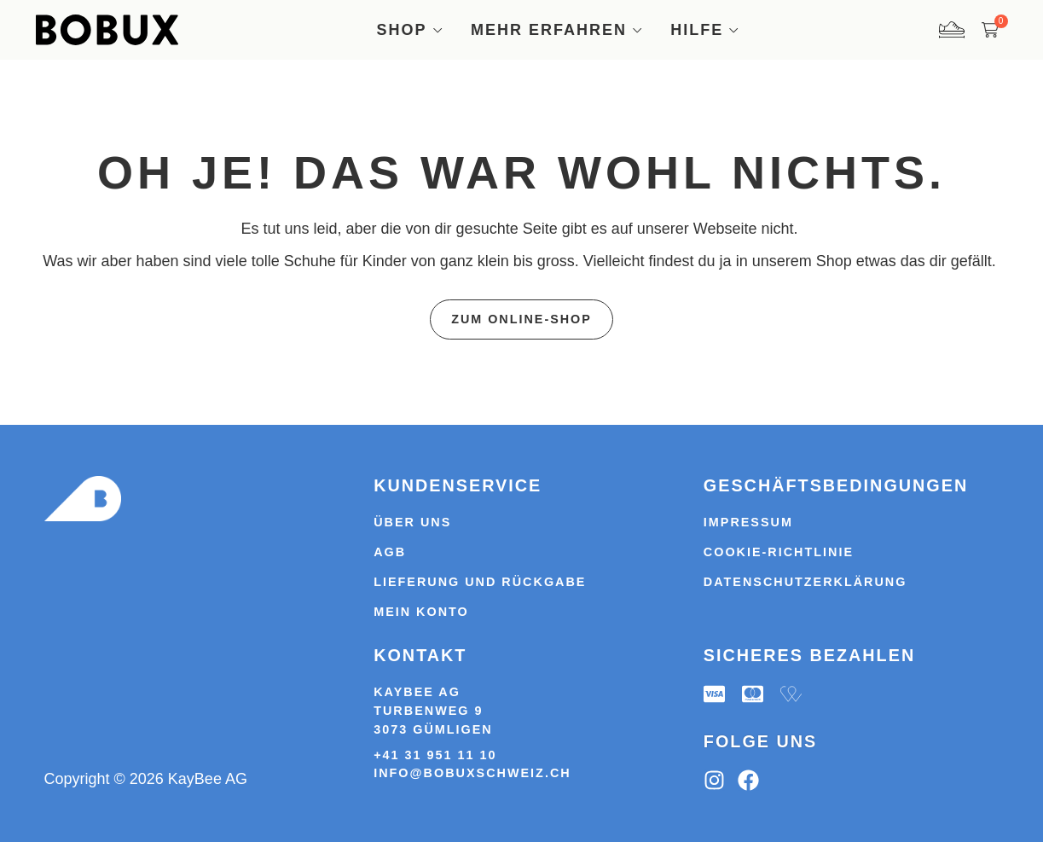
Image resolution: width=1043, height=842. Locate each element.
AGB (390, 552)
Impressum (748, 522)
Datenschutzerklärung (805, 582)
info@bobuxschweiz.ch (472, 774)
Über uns (412, 522)
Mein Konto (421, 611)
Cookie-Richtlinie (779, 552)
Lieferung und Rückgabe (480, 582)
